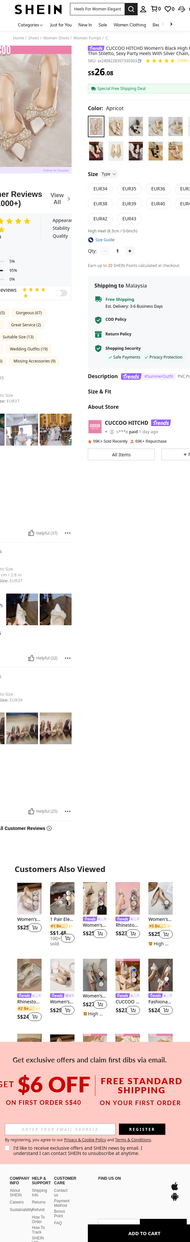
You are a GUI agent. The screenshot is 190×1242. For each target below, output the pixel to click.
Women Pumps (88, 38)
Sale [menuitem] (103, 24)
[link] (155, 9)
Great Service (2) (26, 325)
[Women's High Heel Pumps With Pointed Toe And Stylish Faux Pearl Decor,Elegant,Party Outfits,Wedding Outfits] (95, 975)
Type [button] (109, 174)
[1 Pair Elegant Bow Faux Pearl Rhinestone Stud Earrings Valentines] (62, 898)
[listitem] (29, 914)
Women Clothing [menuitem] (130, 24)
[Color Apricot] (106, 108)
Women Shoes (56, 38)
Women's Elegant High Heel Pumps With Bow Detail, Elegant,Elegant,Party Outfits (95, 925)
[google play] (121, 1189)
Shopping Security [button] (123, 348)
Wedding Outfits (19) (29, 349)
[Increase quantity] (130, 251)
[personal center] (143, 9)
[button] (97, 9)
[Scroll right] (171, 24)
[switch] (61, 293)
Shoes (33, 38)
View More (95, 1112)
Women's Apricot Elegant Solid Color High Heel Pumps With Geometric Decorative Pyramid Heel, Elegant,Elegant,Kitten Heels (160, 919)
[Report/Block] (68, 533)
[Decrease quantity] (105, 251)
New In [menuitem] (85, 24)
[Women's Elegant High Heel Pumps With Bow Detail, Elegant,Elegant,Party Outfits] (95, 898)
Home (18, 38)
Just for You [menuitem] (61, 24)
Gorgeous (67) (29, 313)
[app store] (109, 1189)
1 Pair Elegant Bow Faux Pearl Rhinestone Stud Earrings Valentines (62, 919)
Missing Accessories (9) (34, 361)
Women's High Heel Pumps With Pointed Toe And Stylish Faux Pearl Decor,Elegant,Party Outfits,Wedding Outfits (95, 996)
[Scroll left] (163, 24)
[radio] (96, 126)
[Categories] (31, 24)
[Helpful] (31, 533)
